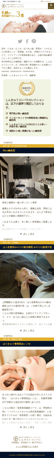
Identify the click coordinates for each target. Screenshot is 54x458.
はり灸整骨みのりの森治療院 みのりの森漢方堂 (27, 247)
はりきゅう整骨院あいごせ (17, 344)
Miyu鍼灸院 (9, 150)
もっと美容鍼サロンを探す (27, 446)
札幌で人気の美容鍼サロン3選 (11, 1)
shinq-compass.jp (24, 455)
